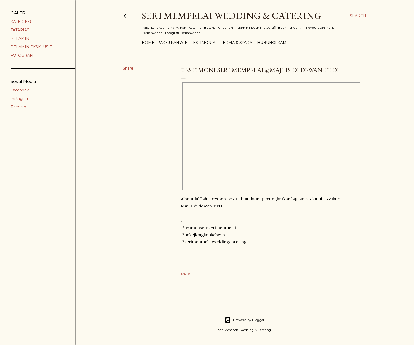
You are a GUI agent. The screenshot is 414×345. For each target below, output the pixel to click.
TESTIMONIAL (204, 42)
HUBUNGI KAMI (272, 42)
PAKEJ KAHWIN (172, 42)
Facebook (20, 90)
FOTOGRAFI (22, 55)
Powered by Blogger (244, 320)
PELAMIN (20, 38)
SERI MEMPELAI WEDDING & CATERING (231, 15)
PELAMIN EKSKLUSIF (31, 47)
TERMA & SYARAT (237, 42)
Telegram (19, 107)
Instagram (20, 98)
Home (148, 42)
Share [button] (128, 68)
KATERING (21, 21)
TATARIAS (20, 30)
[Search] (358, 15)
